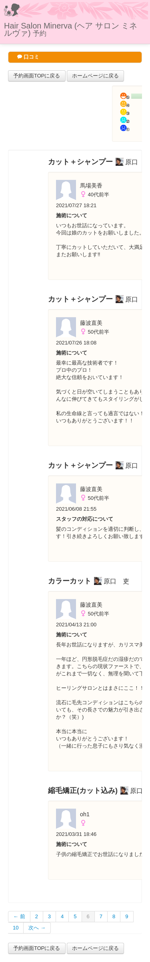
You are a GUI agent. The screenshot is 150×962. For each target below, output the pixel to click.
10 (15, 928)
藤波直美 (91, 323)
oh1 (85, 814)
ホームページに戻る (95, 76)
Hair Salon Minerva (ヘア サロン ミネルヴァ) (70, 29)
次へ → (37, 928)
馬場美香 (91, 185)
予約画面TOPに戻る (36, 76)
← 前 (19, 916)
